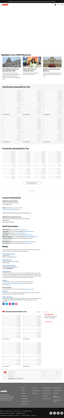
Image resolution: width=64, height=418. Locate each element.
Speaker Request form (29, 289)
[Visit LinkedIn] (61, 413)
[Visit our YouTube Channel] (16, 304)
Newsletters (34, 393)
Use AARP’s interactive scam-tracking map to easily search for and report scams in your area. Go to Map (31, 1)
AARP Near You (24, 403)
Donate (22, 390)
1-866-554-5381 (6, 209)
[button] (58, 4)
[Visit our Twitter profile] (7, 304)
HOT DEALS (48, 314)
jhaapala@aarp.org (29, 231)
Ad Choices (17, 415)
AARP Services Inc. (46, 398)
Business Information (7, 296)
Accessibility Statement (27, 410)
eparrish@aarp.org (28, 234)
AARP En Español (35, 390)
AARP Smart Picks (25, 401)
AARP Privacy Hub (9, 410)
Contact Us (34, 387)
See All (38, 311)
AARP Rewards (24, 398)
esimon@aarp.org (7, 239)
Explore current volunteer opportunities (15, 283)
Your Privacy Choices (25, 415)
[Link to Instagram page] (10, 304)
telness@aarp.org (23, 229)
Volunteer (23, 393)
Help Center (5, 291)
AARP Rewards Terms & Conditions (7, 413)
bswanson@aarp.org (31, 241)
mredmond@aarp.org (33, 236)
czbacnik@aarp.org (26, 243)
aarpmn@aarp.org (15, 209)
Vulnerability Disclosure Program (7, 415)
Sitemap (1, 410)
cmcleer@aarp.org (22, 233)
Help (55, 4)
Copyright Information (20, 413)
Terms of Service (17, 410)
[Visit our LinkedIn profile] (13, 304)
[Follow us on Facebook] (3, 304)
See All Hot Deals (48, 321)
